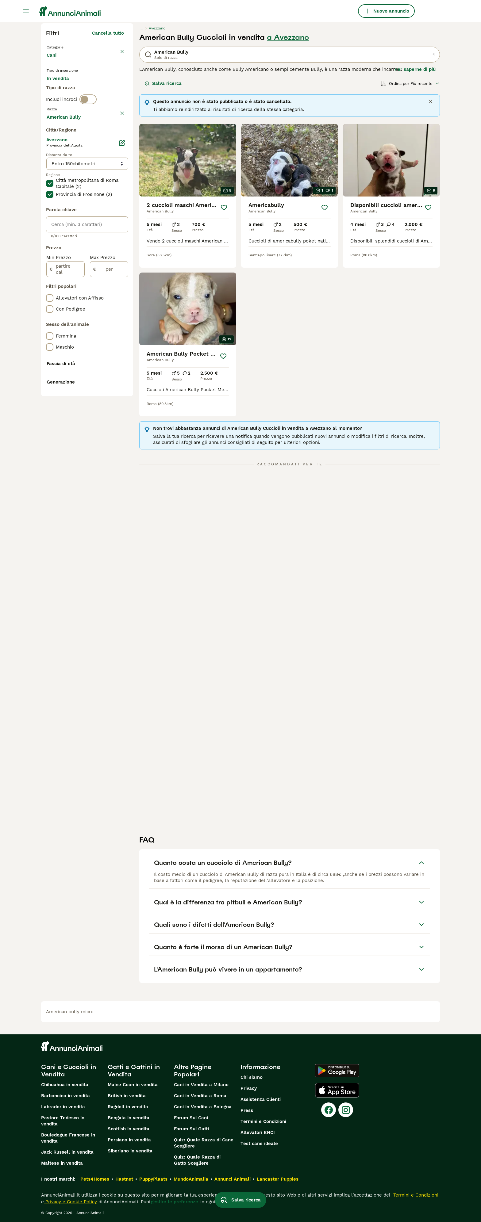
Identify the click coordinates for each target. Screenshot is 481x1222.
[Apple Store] (337, 1090)
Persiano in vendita (129, 1140)
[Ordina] (410, 83)
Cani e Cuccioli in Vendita (68, 1070)
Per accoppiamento (73, 104)
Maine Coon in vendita (133, 1084)
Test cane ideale (259, 1143)
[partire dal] (65, 437)
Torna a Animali (65, 46)
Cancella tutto (108, 33)
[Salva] (224, 207)
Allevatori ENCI (257, 1132)
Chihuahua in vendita (64, 1084)
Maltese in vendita (62, 1163)
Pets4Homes (94, 1179)
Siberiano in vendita (130, 1151)
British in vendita (127, 1095)
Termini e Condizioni (263, 1121)
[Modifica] (122, 311)
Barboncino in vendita (65, 1095)
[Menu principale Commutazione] (26, 11)
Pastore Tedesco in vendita (62, 1121)
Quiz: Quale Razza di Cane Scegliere (203, 1143)
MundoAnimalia (191, 1179)
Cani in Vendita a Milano (201, 1084)
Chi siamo (251, 1077)
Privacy (248, 1088)
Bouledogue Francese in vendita (68, 1138)
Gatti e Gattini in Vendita (134, 1070)
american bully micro (70, 1011)
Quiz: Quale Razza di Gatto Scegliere (197, 1160)
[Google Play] (337, 1070)
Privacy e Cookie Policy (70, 1202)
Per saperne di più (415, 69)
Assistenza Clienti (260, 1099)
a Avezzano (288, 37)
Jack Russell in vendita (67, 1152)
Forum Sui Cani (191, 1118)
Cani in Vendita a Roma (200, 1095)
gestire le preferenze (174, 1202)
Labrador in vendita (63, 1106)
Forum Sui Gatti (191, 1129)
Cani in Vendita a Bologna (203, 1106)
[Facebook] (328, 1109)
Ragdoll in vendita (128, 1106)
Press (246, 1110)
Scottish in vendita (128, 1129)
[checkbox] (50, 172)
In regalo (97, 89)
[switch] (88, 127)
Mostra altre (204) (103, 284)
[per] (109, 437)
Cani (53, 61)
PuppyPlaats (153, 1179)
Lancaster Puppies (277, 1179)
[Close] (430, 101)
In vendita (63, 89)
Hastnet (124, 1179)
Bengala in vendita (128, 1118)
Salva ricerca (163, 83)
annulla (115, 140)
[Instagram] (345, 1109)
